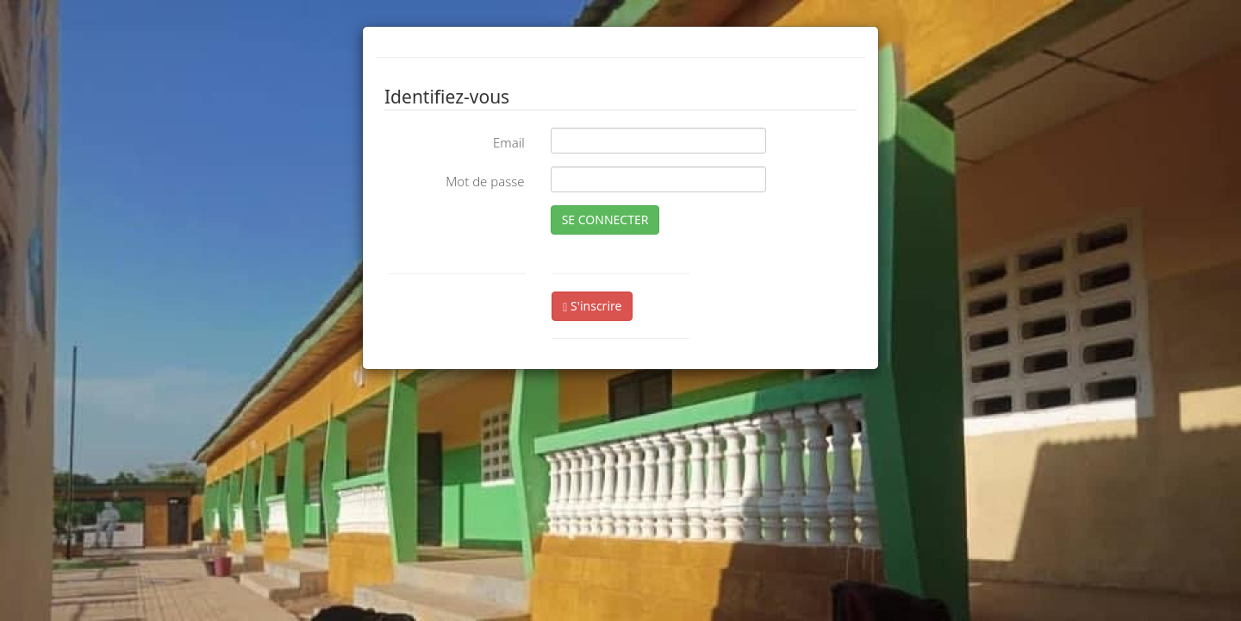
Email (509, 142)
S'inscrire (592, 306)
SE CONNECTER (605, 219)
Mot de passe (485, 181)
